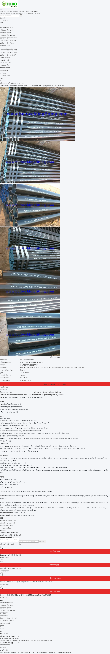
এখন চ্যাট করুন (4, 20)
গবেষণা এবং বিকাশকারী (7, 621)
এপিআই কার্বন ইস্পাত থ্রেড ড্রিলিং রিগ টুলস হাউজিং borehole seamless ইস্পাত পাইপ (26, 582)
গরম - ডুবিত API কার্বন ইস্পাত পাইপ (11, 568)
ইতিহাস (2, 628)
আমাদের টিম (4, 633)
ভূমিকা (2, 626)
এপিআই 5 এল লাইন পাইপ (8, 523)
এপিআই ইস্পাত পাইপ (6, 526)
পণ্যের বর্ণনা (3, 390)
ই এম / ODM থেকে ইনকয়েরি (8, 618)
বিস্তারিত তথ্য (4, 387)
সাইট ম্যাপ (3, 647)
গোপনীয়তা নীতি (5, 645)
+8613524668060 (13, 532)
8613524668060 (15, 535)
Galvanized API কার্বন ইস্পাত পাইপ (11, 555)
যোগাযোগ (42, 541)
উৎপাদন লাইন (4, 615)
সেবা (1, 631)
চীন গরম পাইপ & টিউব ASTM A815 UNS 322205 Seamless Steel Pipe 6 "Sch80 (25, 595)
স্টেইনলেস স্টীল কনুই (6, 605)
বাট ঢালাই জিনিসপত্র (6, 603)
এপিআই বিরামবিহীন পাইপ (8, 520)
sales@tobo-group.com (21, 643)
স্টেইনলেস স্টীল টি (5, 608)
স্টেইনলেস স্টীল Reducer (7, 610)
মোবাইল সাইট (4, 650)
